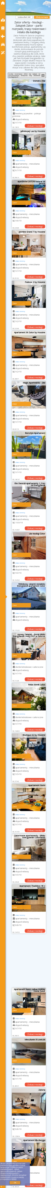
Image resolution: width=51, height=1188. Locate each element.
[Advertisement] (25, 961)
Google (12, 1165)
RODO (14, 1179)
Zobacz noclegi (35, 125)
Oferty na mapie (42, 17)
